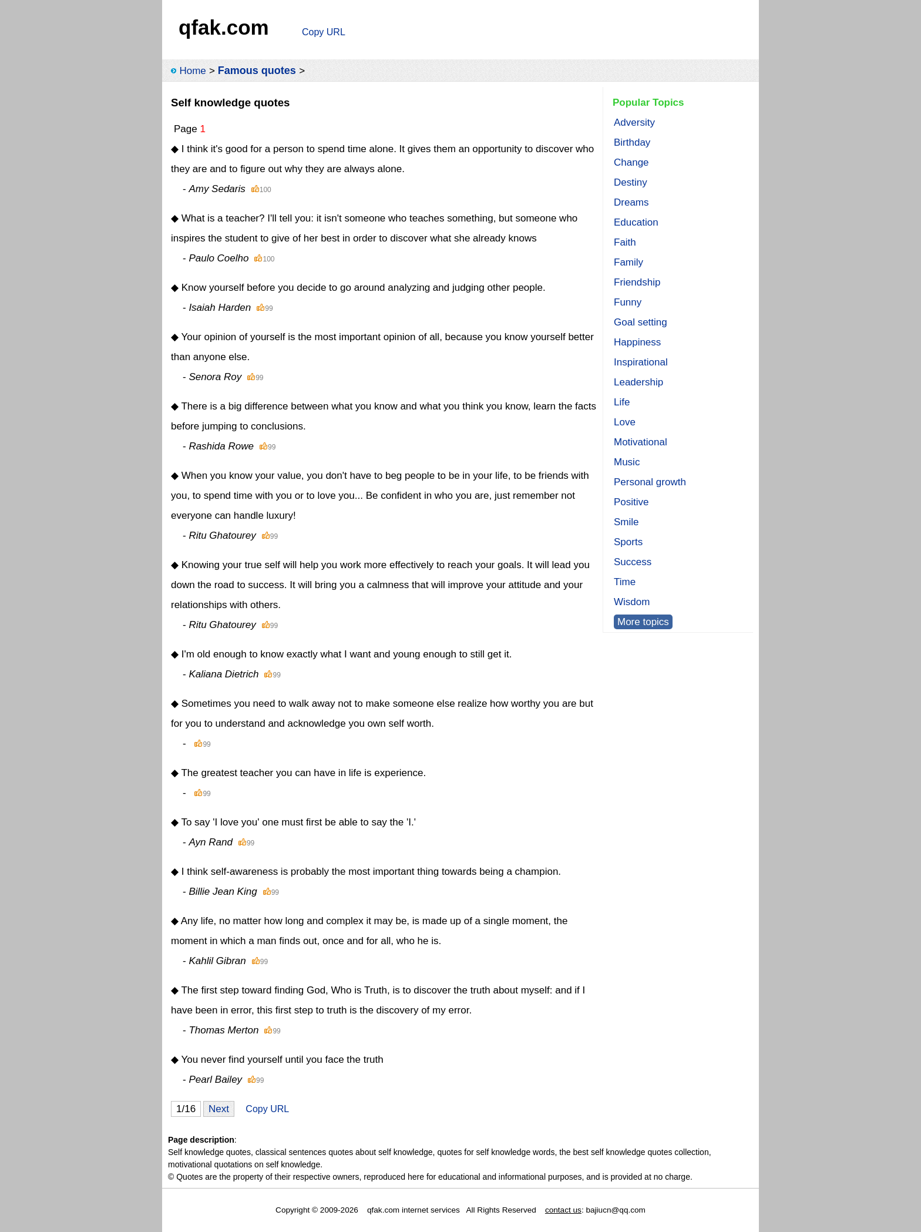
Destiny (630, 182)
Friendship (637, 282)
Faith (625, 242)
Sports (628, 542)
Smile (626, 522)
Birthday (632, 142)
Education (636, 222)
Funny (627, 302)
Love (625, 422)
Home (192, 70)
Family (628, 262)
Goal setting (640, 322)
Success (632, 562)
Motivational (640, 442)
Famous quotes (257, 70)
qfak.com (224, 27)
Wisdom (632, 601)
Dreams (631, 202)
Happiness (637, 342)
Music (627, 462)
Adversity (634, 122)
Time (625, 582)
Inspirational (641, 362)
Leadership (638, 382)
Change (631, 162)
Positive (631, 502)
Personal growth (650, 482)
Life (622, 402)
